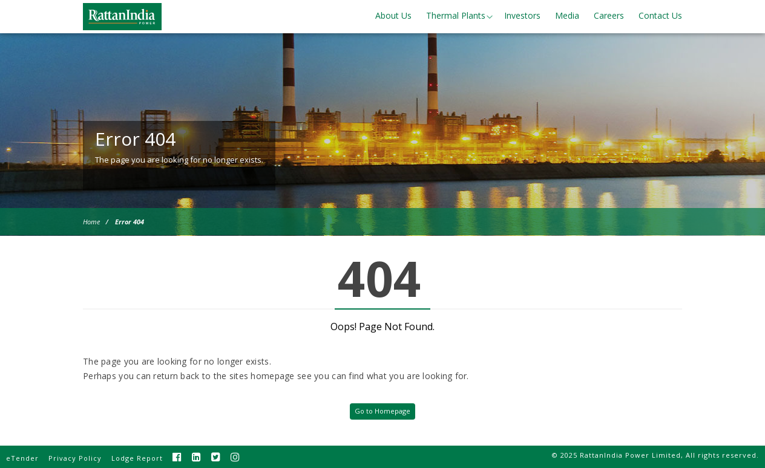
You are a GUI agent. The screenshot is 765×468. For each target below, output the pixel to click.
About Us (393, 15)
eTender (22, 458)
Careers (609, 15)
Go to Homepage (382, 410)
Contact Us (660, 15)
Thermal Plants (455, 15)
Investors (522, 15)
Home (91, 221)
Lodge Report (137, 458)
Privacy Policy (75, 458)
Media (567, 15)
